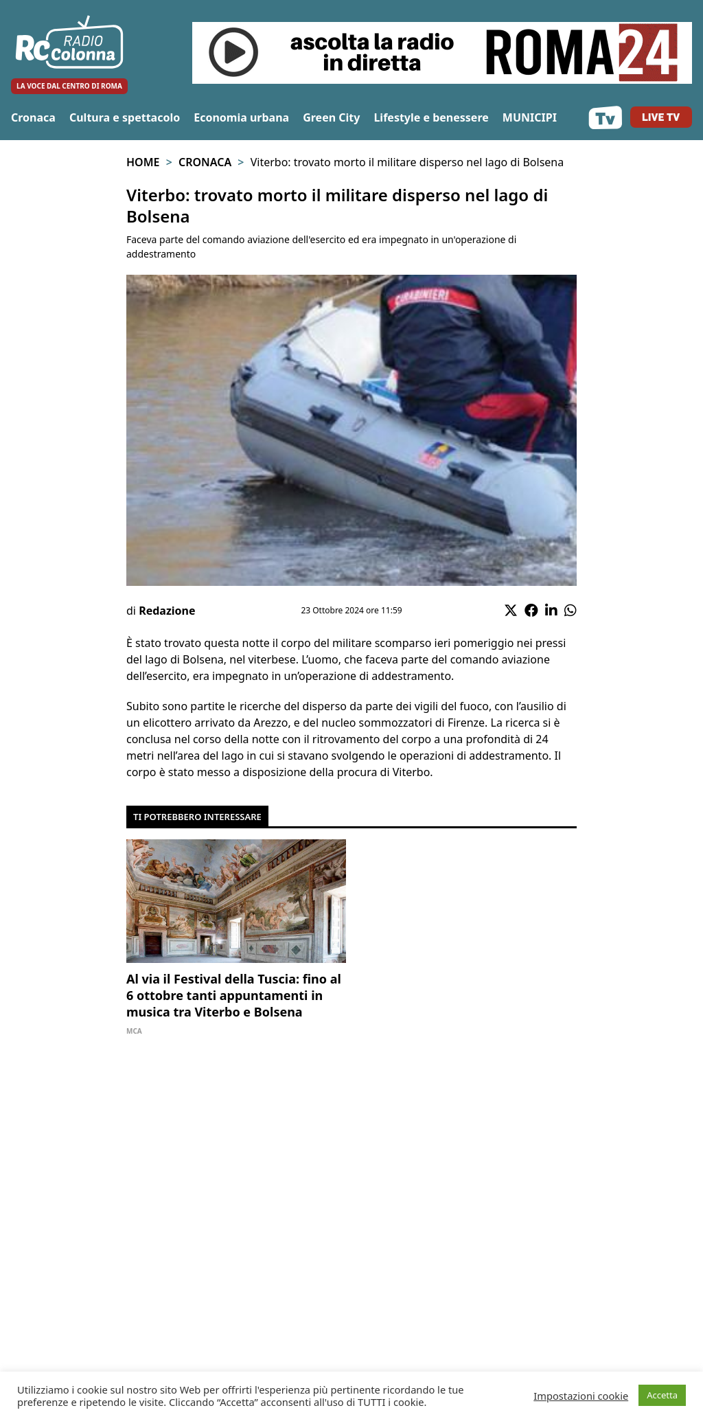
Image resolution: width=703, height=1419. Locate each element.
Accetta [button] (662, 1395)
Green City (331, 117)
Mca (134, 1031)
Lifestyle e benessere (430, 117)
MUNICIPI (530, 117)
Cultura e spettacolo (124, 117)
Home (142, 162)
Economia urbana (241, 117)
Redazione (167, 610)
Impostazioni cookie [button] (580, 1395)
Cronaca (33, 117)
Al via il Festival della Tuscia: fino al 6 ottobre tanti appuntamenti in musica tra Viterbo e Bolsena (233, 995)
